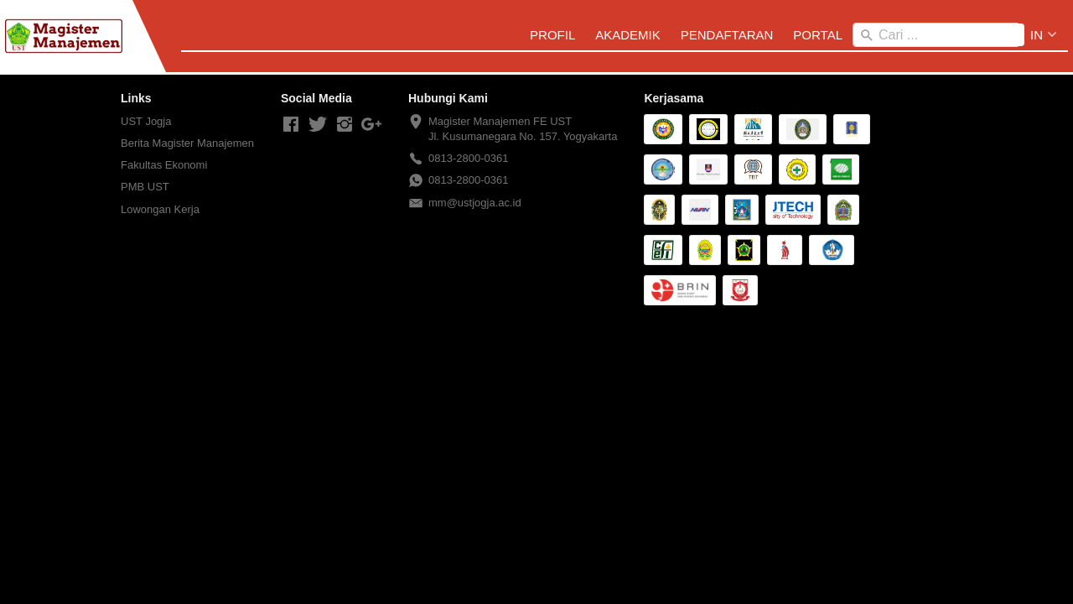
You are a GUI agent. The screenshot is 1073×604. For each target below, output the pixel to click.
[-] (291, 125)
